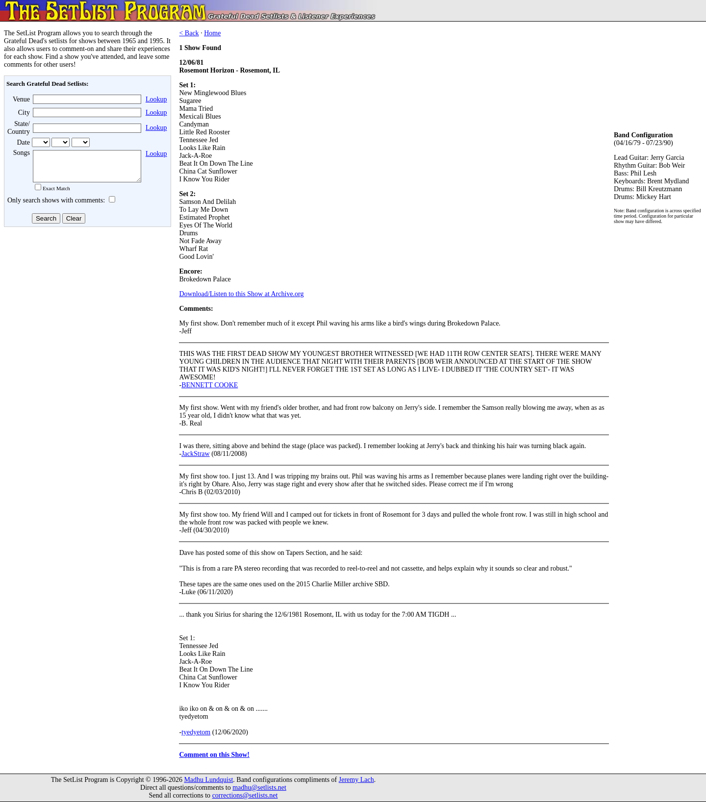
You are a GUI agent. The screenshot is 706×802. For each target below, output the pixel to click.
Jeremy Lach (356, 779)
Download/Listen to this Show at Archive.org (241, 294)
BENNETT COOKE (209, 385)
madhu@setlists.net (259, 787)
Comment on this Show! (214, 754)
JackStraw (195, 453)
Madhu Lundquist (208, 779)
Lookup (156, 99)
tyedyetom (195, 732)
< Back (189, 33)
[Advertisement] (86, 308)
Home (212, 33)
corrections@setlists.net (245, 795)
